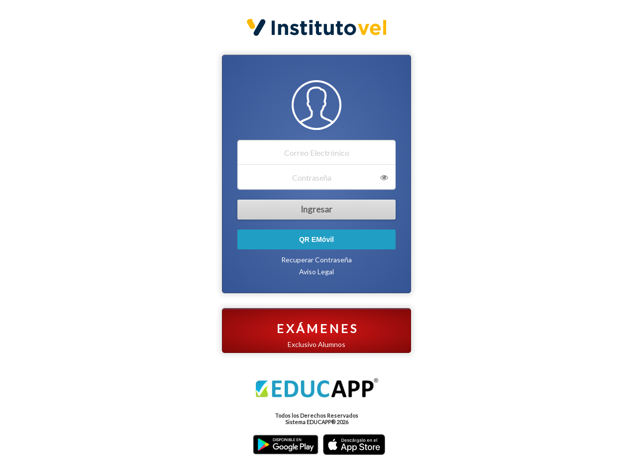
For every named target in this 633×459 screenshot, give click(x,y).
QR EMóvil (316, 239)
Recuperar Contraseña (316, 259)
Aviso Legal (316, 271)
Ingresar (316, 209)
